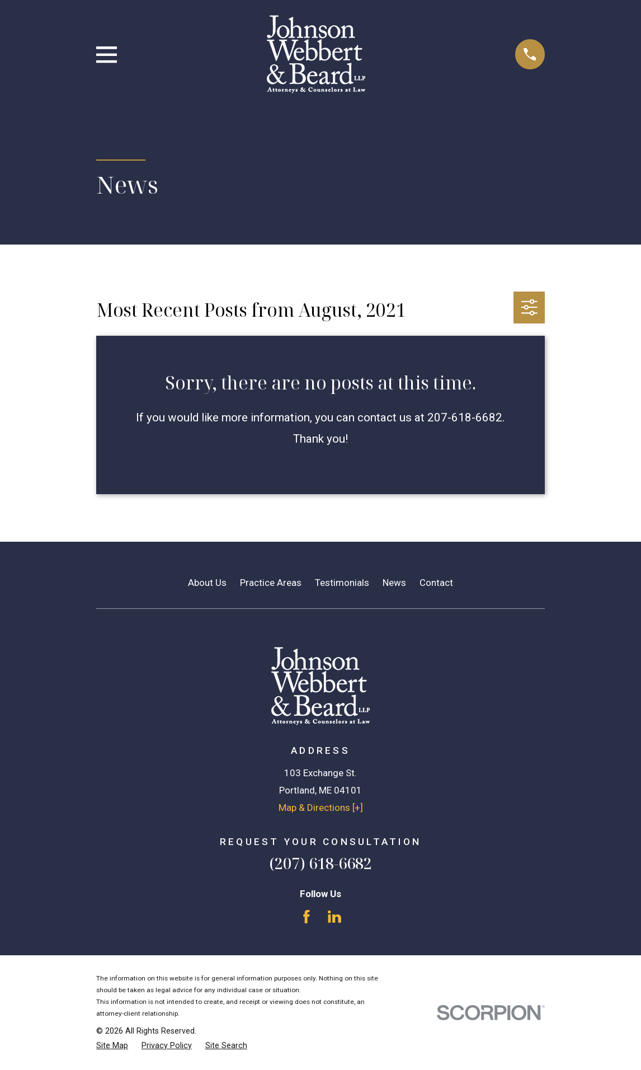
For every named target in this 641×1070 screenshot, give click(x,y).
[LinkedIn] (334, 916)
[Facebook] (306, 916)
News (394, 582)
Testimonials (342, 582)
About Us (207, 582)
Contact (436, 582)
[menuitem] (112, 1046)
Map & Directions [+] (321, 807)
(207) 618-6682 (320, 863)
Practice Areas (270, 582)
